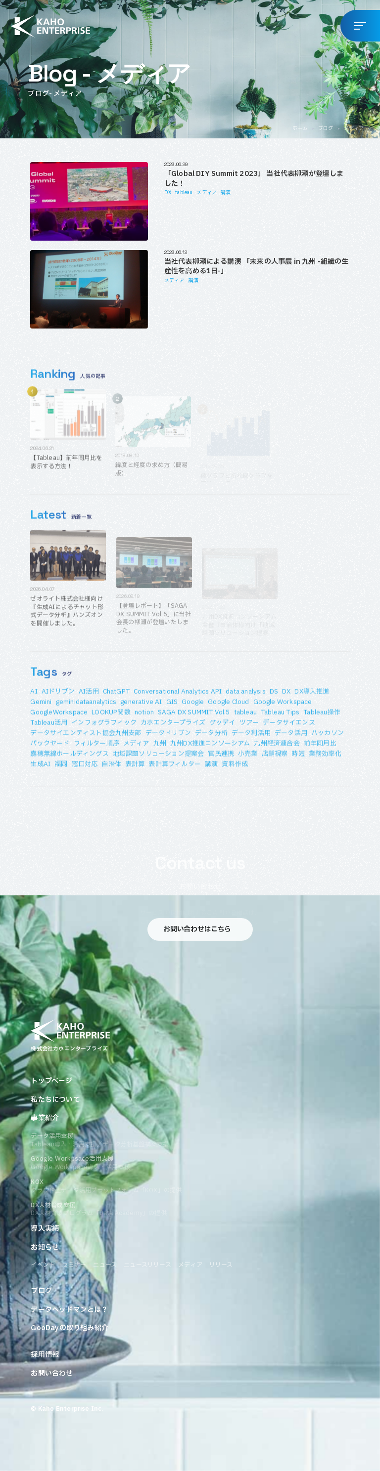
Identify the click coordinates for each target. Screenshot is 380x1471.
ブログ (325, 128)
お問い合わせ (52, 1374)
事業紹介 (45, 1118)
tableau (183, 192)
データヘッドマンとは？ (69, 1310)
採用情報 (45, 1355)
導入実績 (45, 1229)
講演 (226, 192)
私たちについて (55, 1100)
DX (167, 192)
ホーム (300, 128)
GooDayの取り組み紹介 (69, 1328)
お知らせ (45, 1248)
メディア (206, 192)
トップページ (51, 1081)
